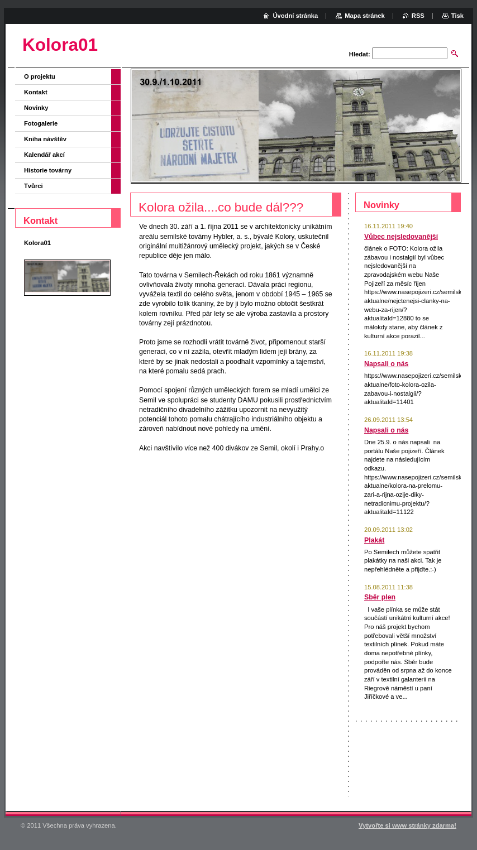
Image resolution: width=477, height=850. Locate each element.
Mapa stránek (365, 15)
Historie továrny (47, 170)
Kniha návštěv (45, 139)
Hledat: (359, 54)
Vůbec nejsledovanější (401, 237)
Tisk (457, 15)
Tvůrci (33, 186)
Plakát (374, 540)
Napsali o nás (386, 364)
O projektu (39, 76)
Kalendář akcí (44, 154)
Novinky (36, 107)
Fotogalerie (41, 123)
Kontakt (35, 92)
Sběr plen (379, 597)
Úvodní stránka (295, 15)
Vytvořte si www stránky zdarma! (407, 825)
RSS (418, 15)
